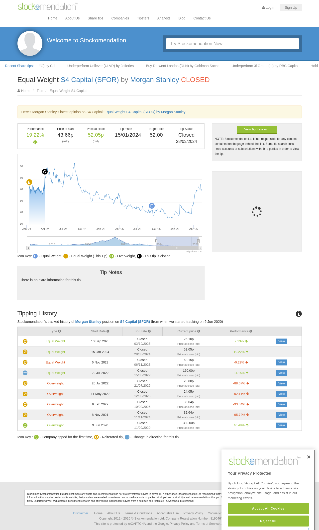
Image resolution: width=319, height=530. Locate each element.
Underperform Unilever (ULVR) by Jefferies (103, 66)
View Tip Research (256, 129)
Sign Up (291, 7)
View (281, 341)
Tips (40, 91)
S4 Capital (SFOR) (90, 80)
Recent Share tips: (19, 66)
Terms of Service (208, 524)
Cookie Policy (217, 513)
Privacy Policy (193, 513)
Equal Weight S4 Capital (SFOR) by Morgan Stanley (145, 112)
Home (52, 18)
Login (268, 7)
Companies (120, 18)
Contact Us (202, 18)
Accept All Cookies (268, 522)
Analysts (164, 18)
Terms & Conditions (138, 513)
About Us (72, 18)
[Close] (308, 470)
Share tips (95, 18)
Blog (182, 18)
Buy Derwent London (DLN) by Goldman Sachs (185, 66)
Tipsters (143, 18)
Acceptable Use (168, 513)
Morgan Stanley (154, 80)
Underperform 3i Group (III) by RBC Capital (267, 66)
